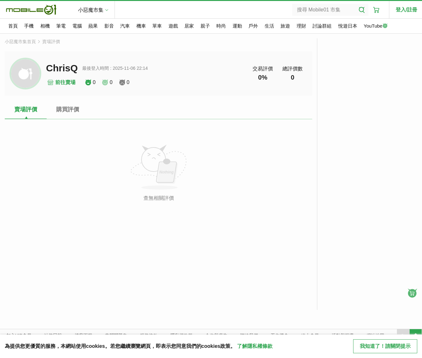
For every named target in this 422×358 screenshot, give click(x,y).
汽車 (125, 26)
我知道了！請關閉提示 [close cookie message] (385, 346)
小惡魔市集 (90, 10)
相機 (45, 26)
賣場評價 (51, 41)
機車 (141, 26)
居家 (189, 26)
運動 (237, 26)
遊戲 (173, 26)
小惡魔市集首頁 (20, 41)
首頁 (13, 26)
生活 (269, 26)
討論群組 (322, 26)
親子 (205, 26)
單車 (157, 26)
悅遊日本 (347, 26)
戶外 (253, 26)
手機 (29, 26)
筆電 (61, 26)
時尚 (221, 26)
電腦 (77, 26)
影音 (109, 26)
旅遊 (285, 26)
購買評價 (67, 109)
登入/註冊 (406, 9)
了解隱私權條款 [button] (255, 346)
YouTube (376, 26)
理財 (301, 26)
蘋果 (93, 26)
